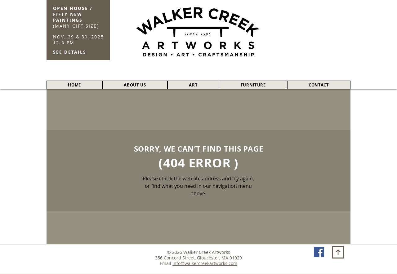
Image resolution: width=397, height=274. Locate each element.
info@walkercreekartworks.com (204, 263)
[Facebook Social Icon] (319, 252)
